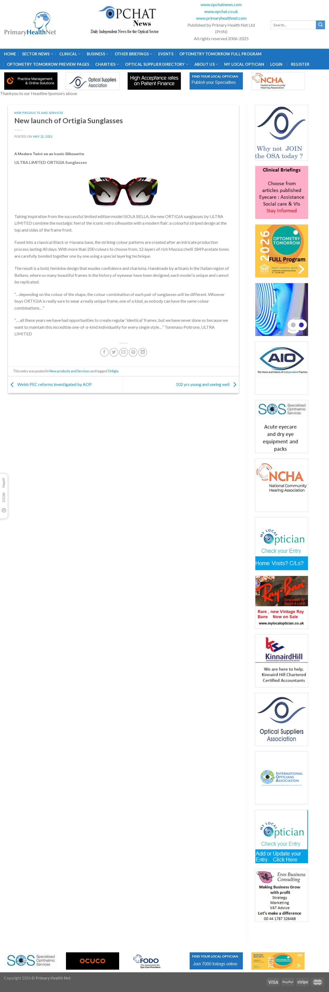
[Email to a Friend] (123, 352)
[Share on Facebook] (104, 352)
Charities (107, 64)
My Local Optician (244, 64)
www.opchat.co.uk (221, 11)
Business (98, 53)
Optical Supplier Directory (156, 64)
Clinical (70, 53)
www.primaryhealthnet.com (221, 17)
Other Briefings (133, 53)
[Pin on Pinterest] (133, 352)
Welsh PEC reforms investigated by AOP (50, 384)
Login (276, 64)
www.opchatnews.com (221, 4)
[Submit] (320, 25)
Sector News (37, 53)
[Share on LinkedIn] (142, 352)
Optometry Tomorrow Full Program (220, 54)
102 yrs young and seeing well (207, 384)
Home (10, 54)
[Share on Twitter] (114, 352)
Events (165, 54)
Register (300, 64)
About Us (206, 64)
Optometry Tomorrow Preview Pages (48, 64)
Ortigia (113, 371)
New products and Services (38, 112)
